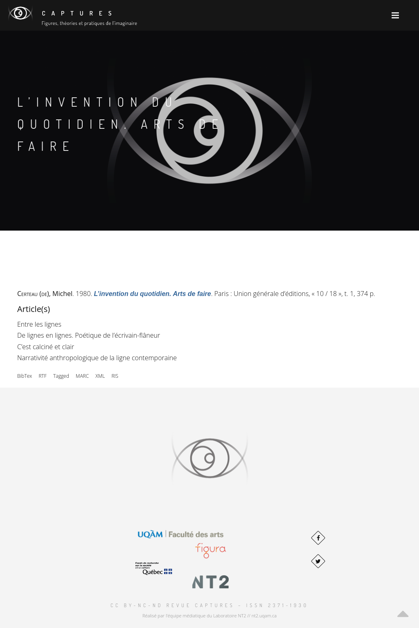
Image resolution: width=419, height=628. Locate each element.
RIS (114, 375)
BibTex (24, 375)
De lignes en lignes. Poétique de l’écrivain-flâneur (88, 335)
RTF (42, 375)
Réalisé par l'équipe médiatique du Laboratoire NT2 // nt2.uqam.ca (209, 615)
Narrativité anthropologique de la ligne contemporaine (97, 357)
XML (100, 375)
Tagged (61, 375)
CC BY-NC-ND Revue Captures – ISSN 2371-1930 (209, 605)
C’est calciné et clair (45, 346)
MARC (82, 375)
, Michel (44, 293)
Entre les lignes (39, 324)
